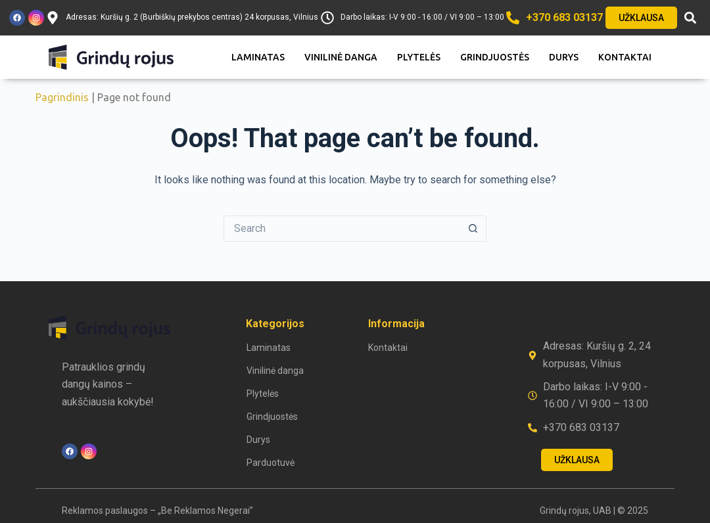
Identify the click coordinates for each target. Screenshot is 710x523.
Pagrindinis (62, 97)
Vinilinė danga (340, 57)
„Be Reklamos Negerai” (205, 510)
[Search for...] (342, 229)
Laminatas (258, 57)
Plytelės (418, 57)
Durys (564, 57)
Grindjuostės (494, 57)
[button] (690, 18)
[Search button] (473, 229)
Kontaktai (624, 57)
